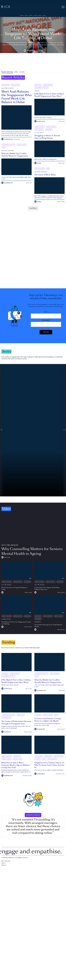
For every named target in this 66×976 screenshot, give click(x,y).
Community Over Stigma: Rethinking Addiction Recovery (46, 588)
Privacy (3, 865)
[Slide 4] (39, 15)
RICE (40, 163)
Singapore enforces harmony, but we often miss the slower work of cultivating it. (15, 727)
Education (38, 85)
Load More (33, 208)
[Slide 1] (26, 15)
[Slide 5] (44, 15)
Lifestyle (37, 759)
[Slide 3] (35, 15)
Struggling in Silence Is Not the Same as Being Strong (47, 136)
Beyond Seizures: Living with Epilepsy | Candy (14, 588)
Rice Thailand (5, 861)
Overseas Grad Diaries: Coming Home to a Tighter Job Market (47, 719)
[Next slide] (64, 35)
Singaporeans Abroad (7, 88)
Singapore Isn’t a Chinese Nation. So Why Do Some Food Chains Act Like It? (49, 765)
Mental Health (38, 25)
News (16, 72)
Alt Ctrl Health (38, 132)
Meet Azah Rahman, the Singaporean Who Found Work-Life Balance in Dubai (16, 97)
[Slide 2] (30, 15)
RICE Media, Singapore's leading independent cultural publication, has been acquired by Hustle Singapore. (49, 197)
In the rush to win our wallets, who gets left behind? (48, 770)
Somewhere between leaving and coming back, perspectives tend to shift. (47, 724)
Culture (22, 72)
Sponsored (49, 129)
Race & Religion (6, 717)
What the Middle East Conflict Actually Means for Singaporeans (14, 154)
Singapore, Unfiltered (7, 150)
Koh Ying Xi (42, 774)
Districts (37, 91)
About (3, 863)
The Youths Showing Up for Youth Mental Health (48, 626)
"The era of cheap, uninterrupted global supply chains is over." (16, 178)
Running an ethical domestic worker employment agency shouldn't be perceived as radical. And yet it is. (16, 771)
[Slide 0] (22, 15)
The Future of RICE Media (45, 175)
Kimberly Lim (31, 50)
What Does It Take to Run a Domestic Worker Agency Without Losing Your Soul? (15, 765)
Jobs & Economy (51, 126)
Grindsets (37, 622)
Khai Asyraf (42, 121)
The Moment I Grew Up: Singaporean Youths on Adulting (16, 623)
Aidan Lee (8, 732)
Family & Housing (48, 85)
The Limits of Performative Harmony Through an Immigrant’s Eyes (16, 722)
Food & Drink (38, 756)
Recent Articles (7, 72)
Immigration (27, 25)
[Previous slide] (2, 35)
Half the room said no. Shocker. (43, 117)
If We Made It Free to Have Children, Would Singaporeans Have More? (49, 95)
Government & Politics (41, 87)
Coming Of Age (6, 619)
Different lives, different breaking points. (45, 159)
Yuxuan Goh (42, 729)
